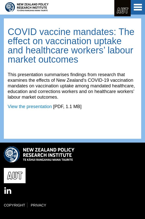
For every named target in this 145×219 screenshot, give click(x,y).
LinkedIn (8, 191)
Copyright (14, 205)
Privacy (38, 205)
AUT (122, 8)
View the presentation (30, 106)
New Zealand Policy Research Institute (27, 7)
